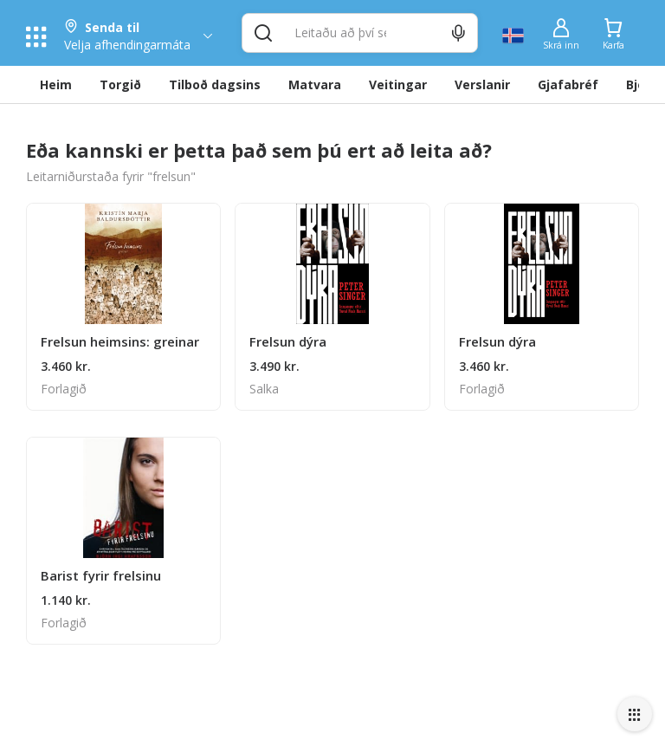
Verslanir (482, 84)
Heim (56, 84)
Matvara (314, 84)
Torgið (120, 84)
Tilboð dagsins (215, 84)
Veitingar (398, 84)
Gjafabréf (568, 84)
